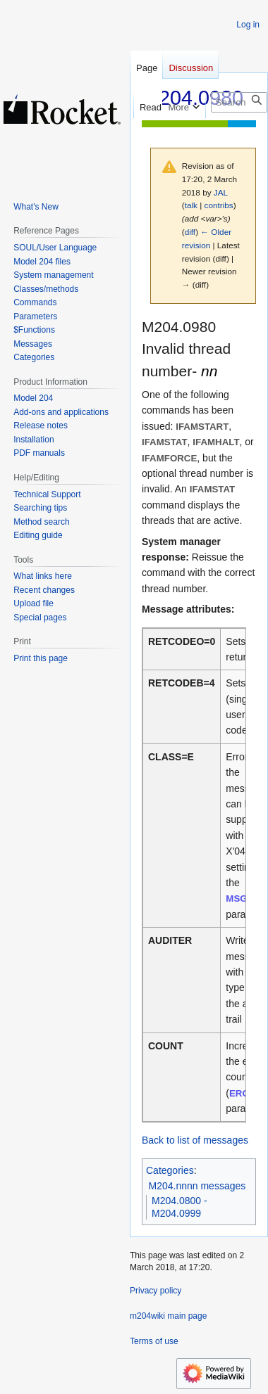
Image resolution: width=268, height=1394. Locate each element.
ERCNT (245, 1093)
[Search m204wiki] (239, 102)
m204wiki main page (168, 1316)
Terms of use (154, 1341)
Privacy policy (155, 1291)
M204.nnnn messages (197, 1185)
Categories (170, 1170)
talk (191, 205)
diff (190, 231)
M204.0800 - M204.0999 (179, 1207)
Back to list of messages (195, 1140)
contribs (219, 205)
